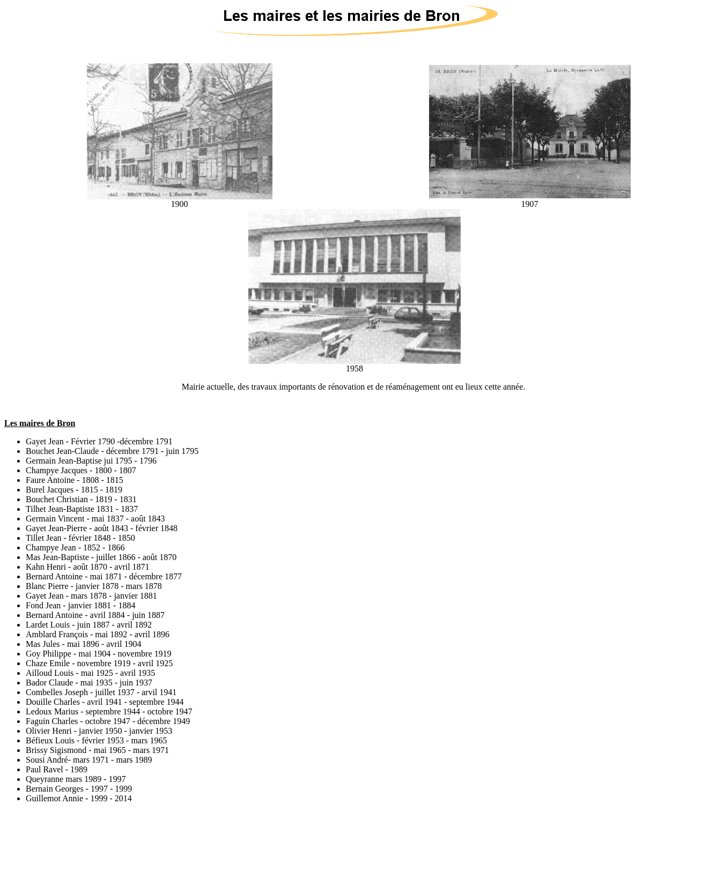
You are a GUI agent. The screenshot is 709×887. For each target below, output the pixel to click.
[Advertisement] (354, 836)
